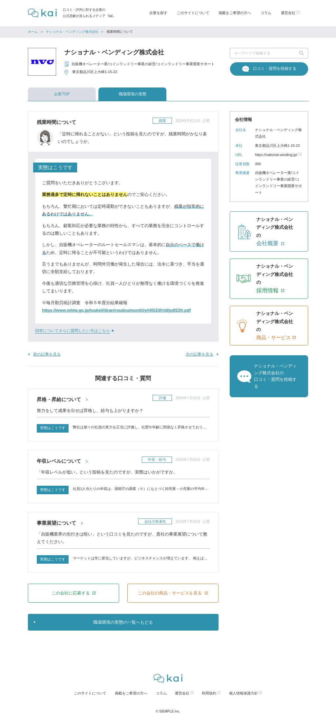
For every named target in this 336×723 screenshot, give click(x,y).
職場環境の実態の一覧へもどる (123, 622)
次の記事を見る (199, 354)
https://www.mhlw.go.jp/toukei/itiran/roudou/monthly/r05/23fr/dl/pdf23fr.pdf (116, 310)
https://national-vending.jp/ (276, 155)
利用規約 (209, 693)
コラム (266, 13)
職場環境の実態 (132, 94)
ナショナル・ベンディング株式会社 (72, 31)
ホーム (33, 31)
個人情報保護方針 (243, 693)
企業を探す (158, 13)
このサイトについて (193, 13)
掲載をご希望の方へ (235, 13)
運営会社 (182, 693)
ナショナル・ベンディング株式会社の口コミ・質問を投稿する (275, 375)
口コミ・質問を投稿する (274, 68)
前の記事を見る (47, 354)
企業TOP (62, 94)
